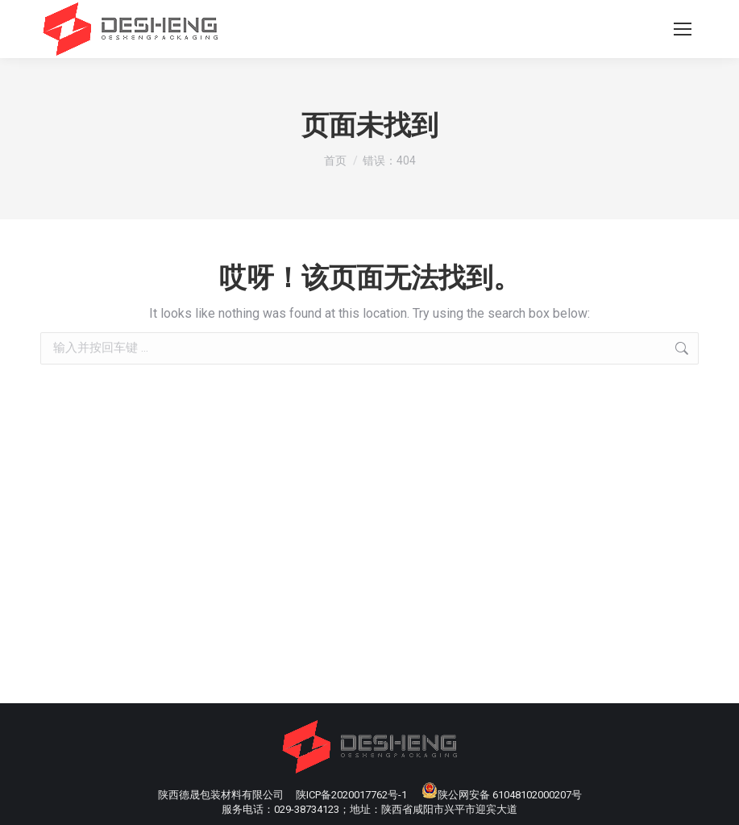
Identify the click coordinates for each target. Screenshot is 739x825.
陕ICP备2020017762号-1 (351, 795)
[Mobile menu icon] (682, 29)
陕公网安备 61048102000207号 (501, 795)
